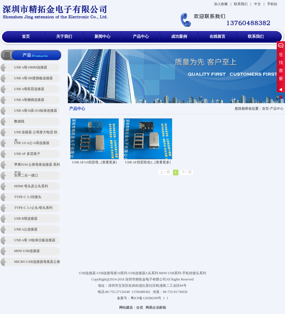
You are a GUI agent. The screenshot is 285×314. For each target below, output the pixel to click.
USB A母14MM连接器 (30, 67)
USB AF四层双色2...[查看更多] (148, 162)
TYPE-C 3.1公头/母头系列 (33, 208)
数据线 (19, 121)
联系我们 (241, 4)
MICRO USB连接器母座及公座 (37, 262)
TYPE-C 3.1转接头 (27, 197)
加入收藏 (221, 4)
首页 (26, 36)
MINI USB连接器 (27, 251)
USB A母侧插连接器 (29, 100)
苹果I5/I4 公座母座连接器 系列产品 (37, 166)
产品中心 (141, 36)
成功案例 (179, 36)
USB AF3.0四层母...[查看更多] (94, 162)
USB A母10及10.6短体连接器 (35, 111)
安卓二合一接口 (26, 175)
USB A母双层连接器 (29, 89)
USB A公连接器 (25, 229)
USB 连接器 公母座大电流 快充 (35, 133)
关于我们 (64, 36)
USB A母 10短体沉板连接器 (34, 240)
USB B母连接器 (25, 219)
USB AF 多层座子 (27, 154)
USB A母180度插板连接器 (33, 78)
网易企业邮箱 (156, 307)
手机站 (272, 4)
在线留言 (217, 36)
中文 (257, 4)
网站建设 (126, 307)
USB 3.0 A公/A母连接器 (31, 143)
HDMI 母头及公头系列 (31, 186)
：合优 (138, 307)
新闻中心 (102, 36)
